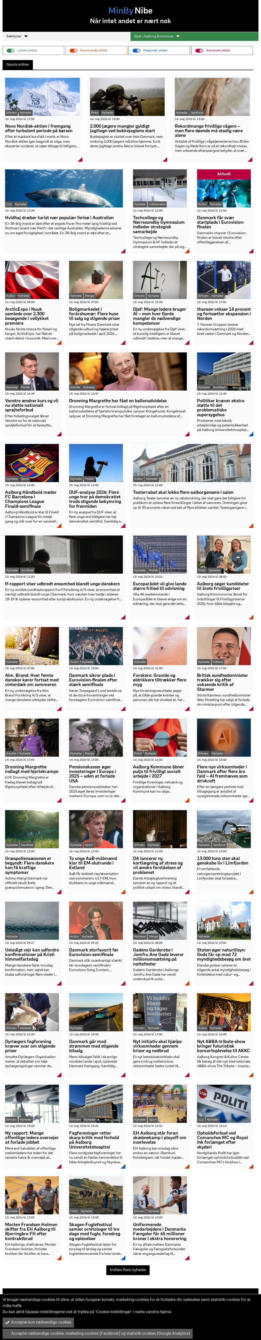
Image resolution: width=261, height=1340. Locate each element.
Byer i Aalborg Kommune (157, 36)
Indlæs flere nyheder (128, 1270)
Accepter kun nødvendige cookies (38, 1322)
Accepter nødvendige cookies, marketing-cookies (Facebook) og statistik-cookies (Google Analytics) (97, 1334)
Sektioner (17, 36)
